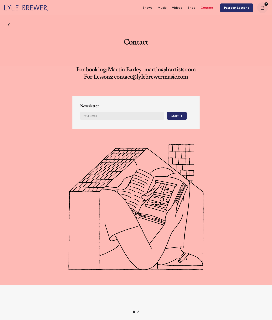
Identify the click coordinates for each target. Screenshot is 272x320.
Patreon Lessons (236, 8)
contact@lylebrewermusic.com (151, 80)
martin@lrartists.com (170, 73)
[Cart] (262, 7)
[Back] (9, 24)
